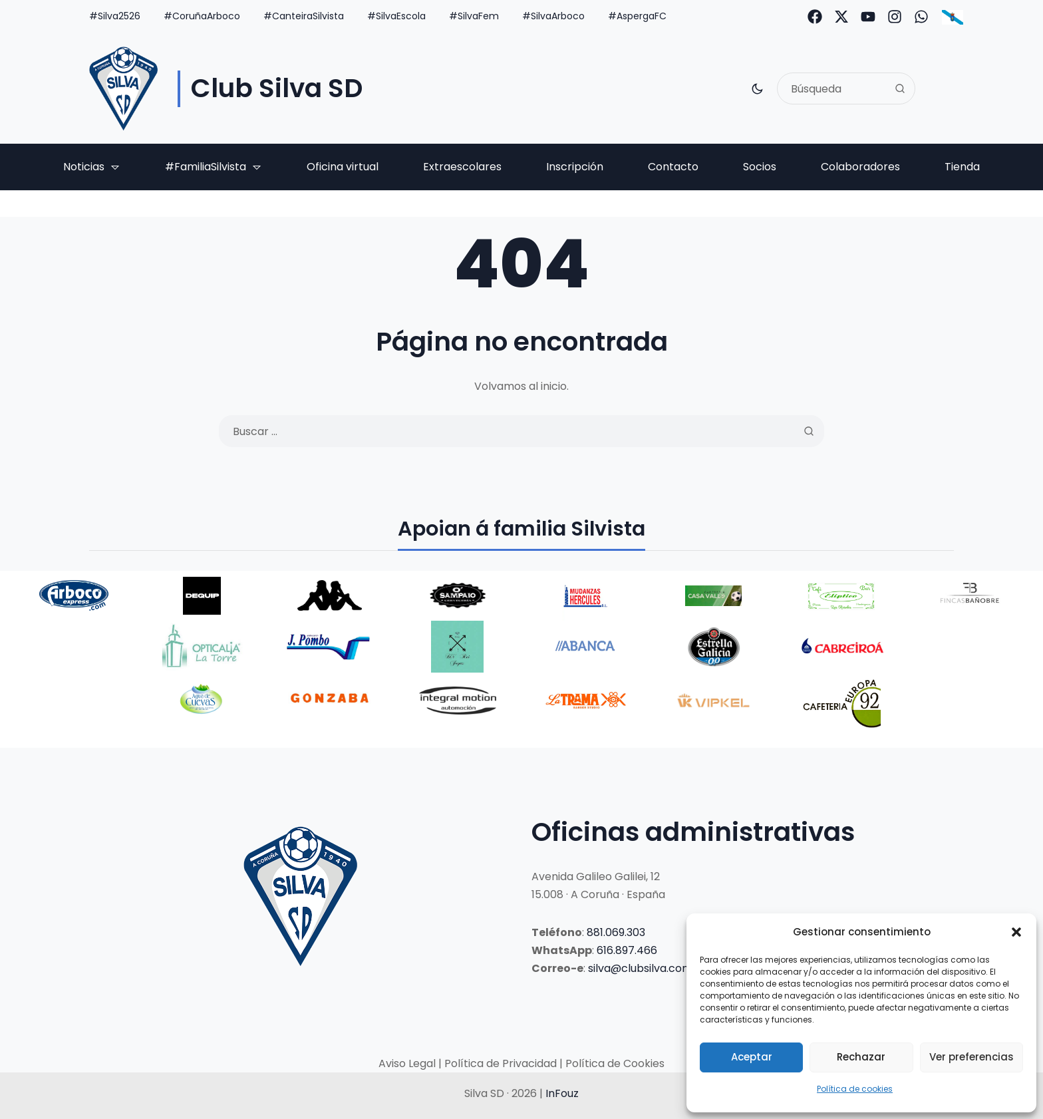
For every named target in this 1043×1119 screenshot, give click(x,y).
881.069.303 (616, 932)
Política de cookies (855, 1088)
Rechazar (861, 1057)
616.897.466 (627, 950)
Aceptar (751, 1057)
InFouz (562, 1093)
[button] (1016, 932)
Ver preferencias (971, 1057)
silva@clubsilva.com (640, 968)
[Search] (900, 88)
